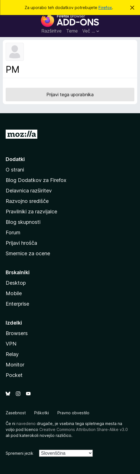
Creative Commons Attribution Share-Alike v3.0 (83, 429)
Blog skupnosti (23, 222)
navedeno (26, 423)
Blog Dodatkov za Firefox (36, 180)
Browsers (17, 333)
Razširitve (51, 31)
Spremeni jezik (19, 453)
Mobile (14, 293)
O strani (15, 170)
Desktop (16, 283)
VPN (11, 344)
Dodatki (15, 159)
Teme (72, 31)
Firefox (105, 7)
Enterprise (17, 304)
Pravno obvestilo (73, 412)
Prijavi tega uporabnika (70, 94)
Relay (12, 354)
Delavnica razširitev (29, 191)
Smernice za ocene (28, 253)
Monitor (15, 365)
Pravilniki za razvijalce (31, 212)
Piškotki (41, 412)
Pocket (14, 375)
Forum (13, 232)
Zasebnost (16, 412)
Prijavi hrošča (21, 243)
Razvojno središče (27, 201)
